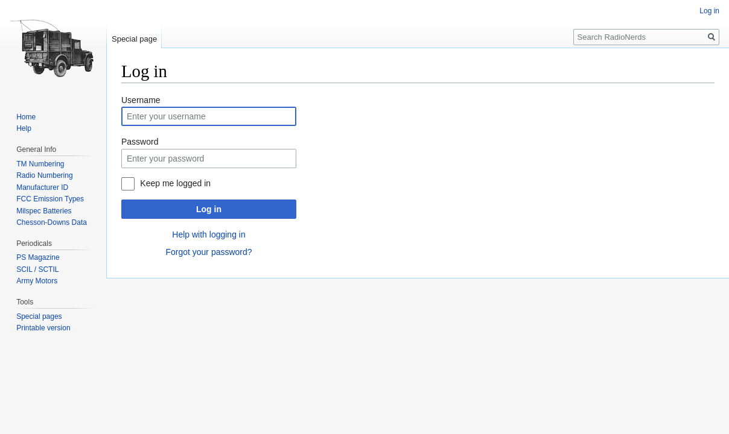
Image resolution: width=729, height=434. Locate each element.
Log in (208, 209)
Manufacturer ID (42, 187)
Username (141, 100)
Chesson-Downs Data (51, 222)
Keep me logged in (175, 183)
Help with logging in (208, 234)
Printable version (43, 328)
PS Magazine (37, 257)
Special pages (39, 316)
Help (23, 128)
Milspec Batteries (43, 211)
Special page (134, 38)
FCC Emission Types (50, 199)
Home (26, 117)
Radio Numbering (44, 175)
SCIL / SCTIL (37, 269)
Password (139, 141)
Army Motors (36, 281)
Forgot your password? (208, 252)
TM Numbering (40, 164)
